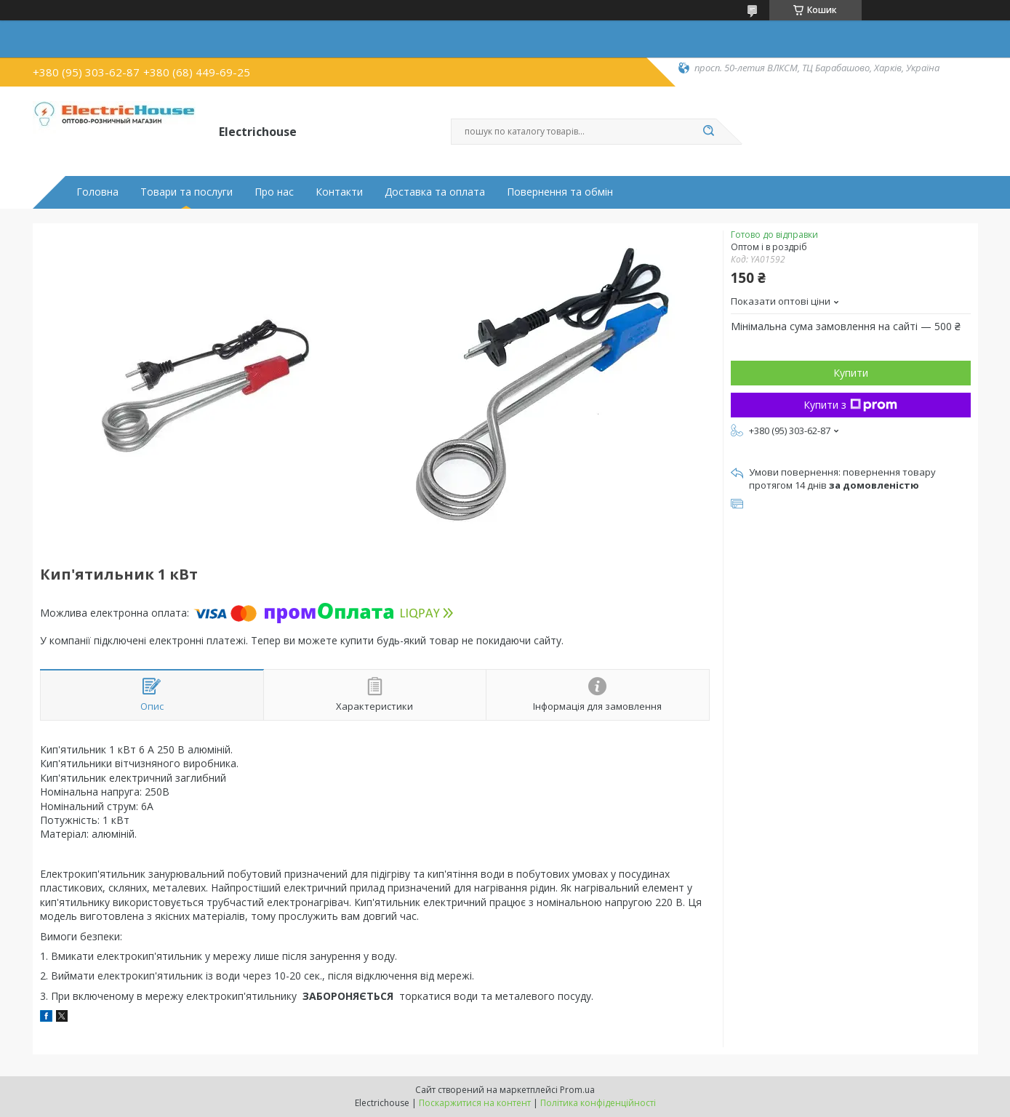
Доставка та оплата (435, 192)
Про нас (274, 192)
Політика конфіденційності (598, 1103)
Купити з (850, 405)
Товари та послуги (186, 192)
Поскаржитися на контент (475, 1103)
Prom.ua (577, 1090)
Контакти (339, 192)
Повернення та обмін (560, 192)
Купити (850, 373)
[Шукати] (709, 132)
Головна (97, 192)
